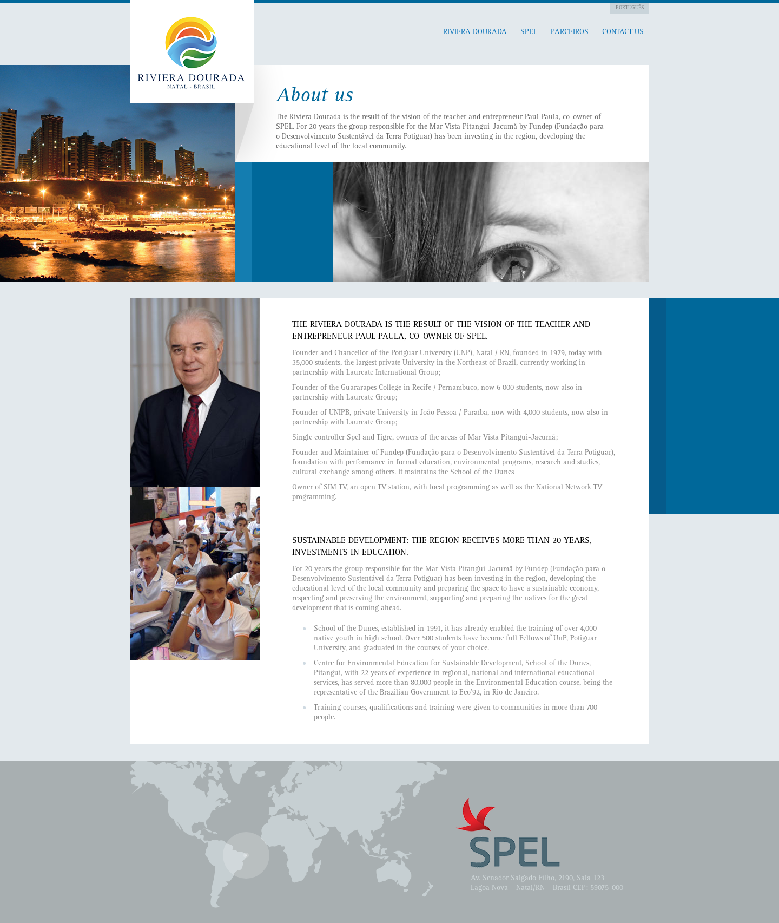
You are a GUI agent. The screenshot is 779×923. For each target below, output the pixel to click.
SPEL (528, 32)
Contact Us (623, 32)
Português (630, 8)
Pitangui (192, 51)
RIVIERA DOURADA (475, 32)
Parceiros (570, 32)
